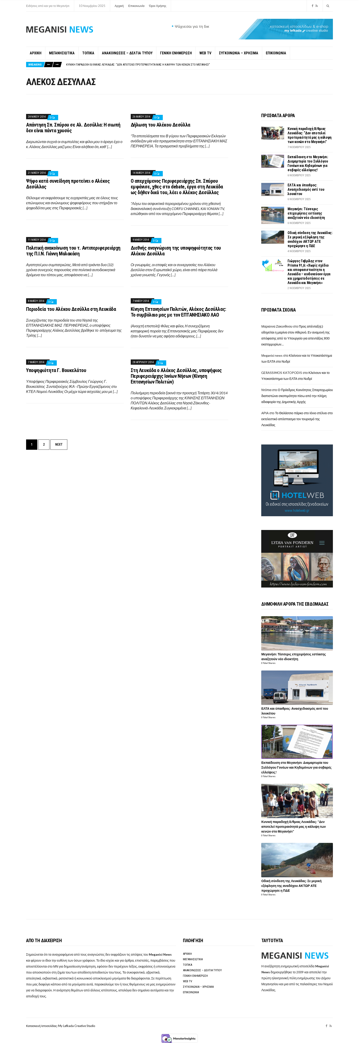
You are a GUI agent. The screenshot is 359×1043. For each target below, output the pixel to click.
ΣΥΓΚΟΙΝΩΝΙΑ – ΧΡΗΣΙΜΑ (238, 53)
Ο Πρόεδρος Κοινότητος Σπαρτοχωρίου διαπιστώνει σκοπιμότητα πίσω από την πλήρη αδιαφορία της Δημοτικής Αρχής (297, 396)
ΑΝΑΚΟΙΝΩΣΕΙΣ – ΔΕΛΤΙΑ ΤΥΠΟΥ (127, 53)
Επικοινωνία (136, 6)
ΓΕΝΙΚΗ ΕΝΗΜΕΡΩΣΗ (176, 53)
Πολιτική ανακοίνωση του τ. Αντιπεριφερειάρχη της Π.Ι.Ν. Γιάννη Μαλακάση (73, 251)
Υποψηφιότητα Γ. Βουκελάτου (56, 370)
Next (59, 444)
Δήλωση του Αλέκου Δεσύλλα (160, 125)
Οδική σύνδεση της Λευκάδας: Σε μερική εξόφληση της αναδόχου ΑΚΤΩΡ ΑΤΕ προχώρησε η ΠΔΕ (310, 239)
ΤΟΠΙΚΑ (88, 53)
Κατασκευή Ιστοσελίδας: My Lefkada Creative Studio (60, 1026)
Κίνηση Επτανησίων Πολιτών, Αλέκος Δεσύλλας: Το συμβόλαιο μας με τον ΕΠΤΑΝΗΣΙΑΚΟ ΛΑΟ (178, 312)
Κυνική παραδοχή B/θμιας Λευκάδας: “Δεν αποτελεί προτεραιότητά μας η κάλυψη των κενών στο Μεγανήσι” (138, 64)
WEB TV (205, 53)
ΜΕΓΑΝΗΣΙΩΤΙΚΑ (62, 53)
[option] (199, 64)
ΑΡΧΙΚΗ (35, 53)
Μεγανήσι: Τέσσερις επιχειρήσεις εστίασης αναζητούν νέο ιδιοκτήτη (306, 213)
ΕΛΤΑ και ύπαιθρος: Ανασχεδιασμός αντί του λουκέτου (306, 189)
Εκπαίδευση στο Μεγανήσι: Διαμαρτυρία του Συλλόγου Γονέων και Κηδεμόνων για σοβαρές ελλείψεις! (308, 163)
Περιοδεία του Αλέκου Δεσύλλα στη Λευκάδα (71, 309)
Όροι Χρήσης (157, 6)
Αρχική (119, 6)
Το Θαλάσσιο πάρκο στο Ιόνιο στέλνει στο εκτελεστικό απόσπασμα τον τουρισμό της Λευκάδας (297, 419)
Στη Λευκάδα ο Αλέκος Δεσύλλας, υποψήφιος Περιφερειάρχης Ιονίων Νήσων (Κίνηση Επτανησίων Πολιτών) (176, 376)
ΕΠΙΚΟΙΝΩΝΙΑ (276, 53)
